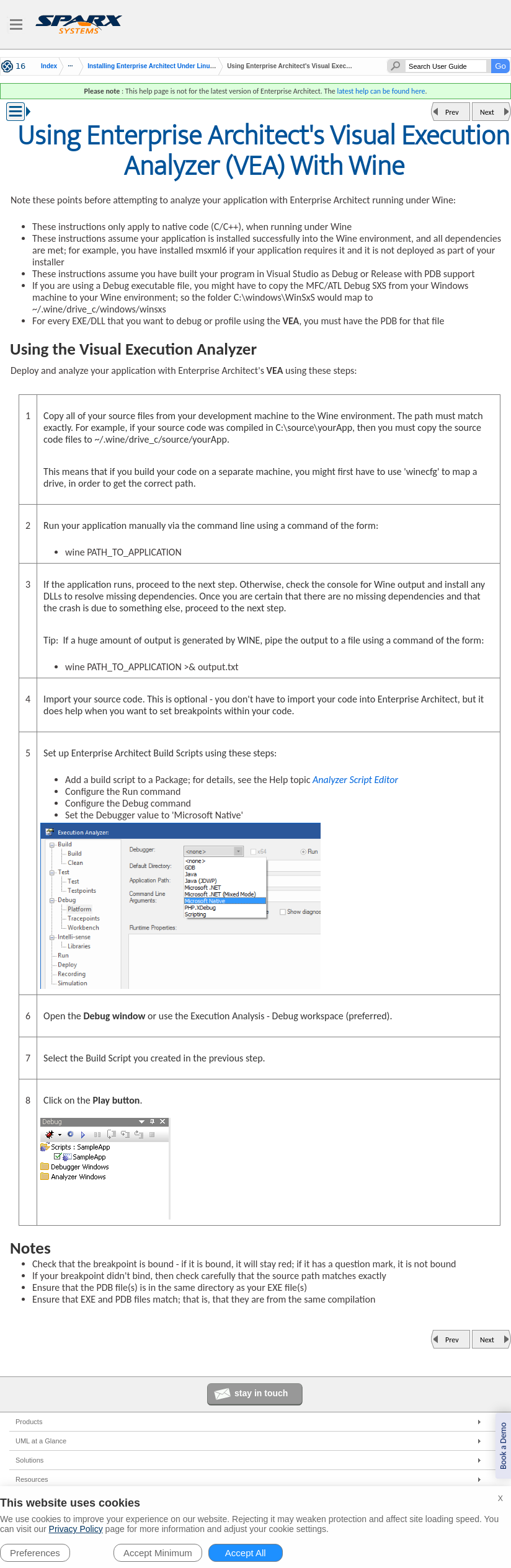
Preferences (35, 1553)
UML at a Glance (41, 1441)
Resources (32, 1479)
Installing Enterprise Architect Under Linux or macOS (165, 66)
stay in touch (261, 1393)
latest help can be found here (381, 91)
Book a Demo (503, 1445)
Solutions (29, 1460)
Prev (452, 112)
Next (487, 112)
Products (29, 1421)
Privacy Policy (76, 1529)
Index (49, 66)
